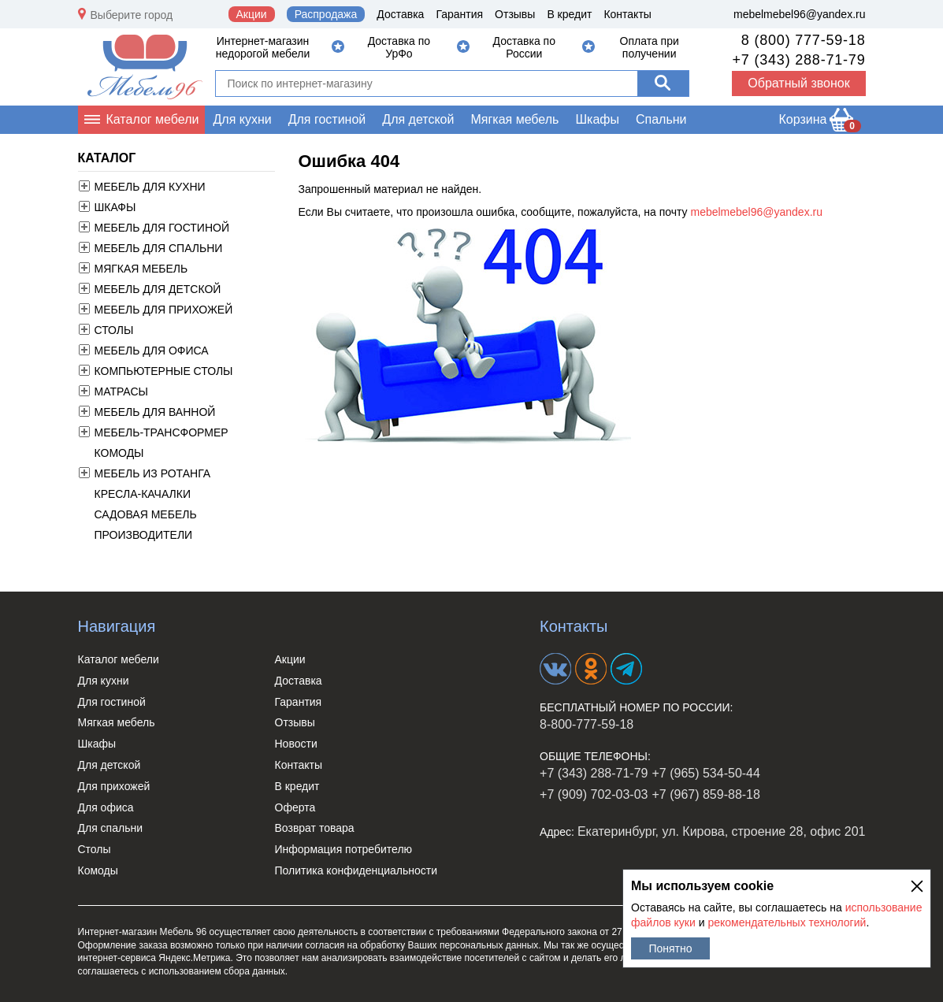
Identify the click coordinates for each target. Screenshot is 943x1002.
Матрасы (121, 391)
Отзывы (515, 14)
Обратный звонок (798, 83)
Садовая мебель (146, 514)
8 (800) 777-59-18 (803, 40)
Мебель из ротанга (153, 473)
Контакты (627, 14)
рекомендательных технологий (786, 922)
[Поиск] (663, 83)
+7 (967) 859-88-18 (705, 794)
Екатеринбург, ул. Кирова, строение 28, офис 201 (721, 831)
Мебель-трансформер (161, 432)
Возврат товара (315, 828)
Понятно (670, 948)
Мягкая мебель (514, 119)
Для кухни (242, 119)
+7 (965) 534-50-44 (705, 773)
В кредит (569, 14)
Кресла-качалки (143, 494)
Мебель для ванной (155, 412)
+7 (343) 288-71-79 (798, 60)
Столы (114, 330)
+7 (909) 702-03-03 (594, 794)
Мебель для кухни (150, 186)
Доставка (400, 14)
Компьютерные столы (164, 371)
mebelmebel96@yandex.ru (799, 14)
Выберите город (132, 15)
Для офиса (106, 807)
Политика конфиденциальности (356, 870)
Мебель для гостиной (162, 227)
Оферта (295, 807)
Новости (296, 743)
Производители (144, 535)
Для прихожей (114, 786)
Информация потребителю (344, 849)
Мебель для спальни (159, 248)
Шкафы (597, 119)
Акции (251, 14)
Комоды (119, 453)
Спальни (661, 119)
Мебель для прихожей (164, 309)
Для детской (418, 119)
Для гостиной (327, 119)
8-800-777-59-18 (586, 724)
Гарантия (459, 14)
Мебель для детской (158, 289)
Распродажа (326, 14)
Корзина (820, 122)
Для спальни (110, 828)
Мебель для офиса (152, 350)
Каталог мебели (152, 119)
